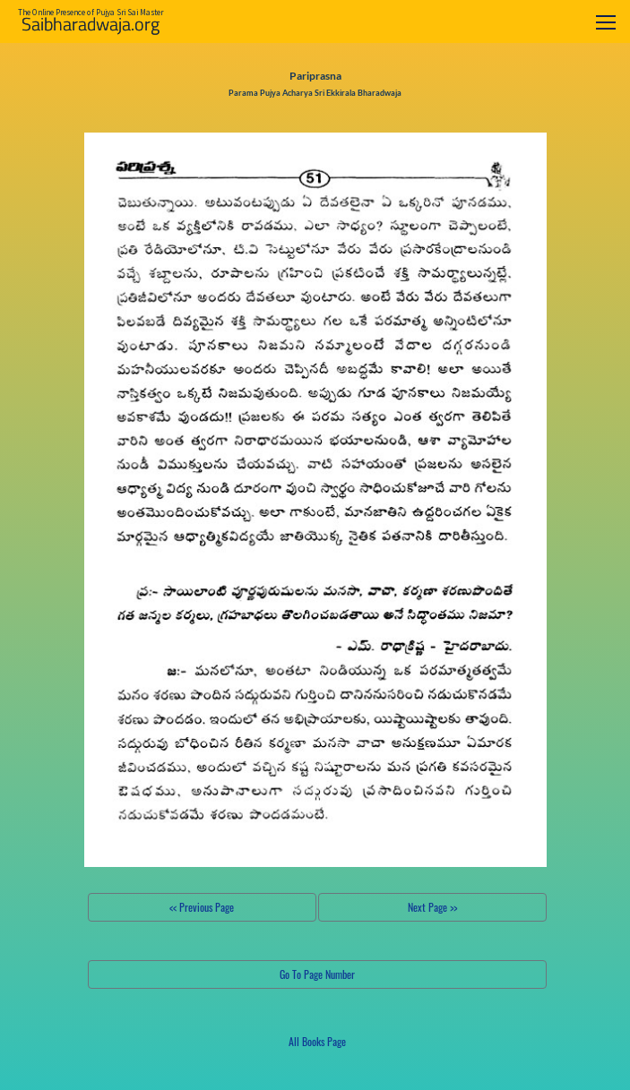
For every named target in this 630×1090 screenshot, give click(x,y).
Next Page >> (432, 906)
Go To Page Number (317, 974)
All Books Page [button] (317, 1041)
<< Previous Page (201, 906)
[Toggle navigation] (606, 22)
